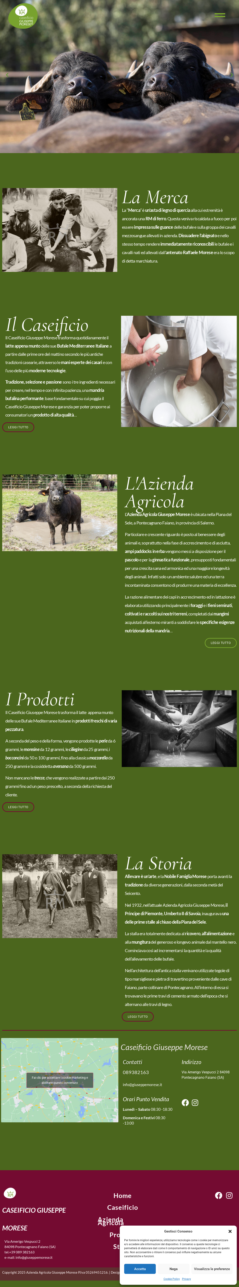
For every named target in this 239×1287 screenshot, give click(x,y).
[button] (230, 1231)
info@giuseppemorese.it (142, 1086)
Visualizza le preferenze (212, 1269)
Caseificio (123, 1210)
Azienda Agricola (113, 1222)
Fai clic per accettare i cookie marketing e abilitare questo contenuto (60, 1081)
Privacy (186, 1279)
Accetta (140, 1269)
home (122, 1197)
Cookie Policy (172, 1279)
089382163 (136, 1074)
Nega (174, 1269)
